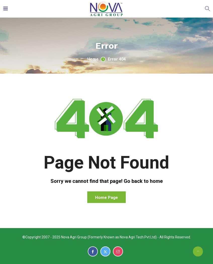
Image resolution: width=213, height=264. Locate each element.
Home (93, 59)
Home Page (106, 197)
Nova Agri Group (74, 237)
